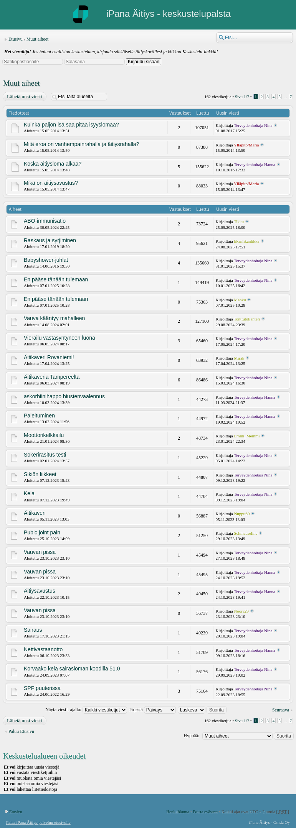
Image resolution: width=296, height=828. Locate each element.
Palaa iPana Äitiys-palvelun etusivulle (38, 822)
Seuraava (280, 710)
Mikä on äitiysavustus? (51, 183)
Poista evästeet (205, 811)
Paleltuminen (39, 415)
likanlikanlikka (246, 241)
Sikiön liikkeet (40, 474)
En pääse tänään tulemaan (56, 279)
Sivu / (242, 96)
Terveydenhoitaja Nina (253, 125)
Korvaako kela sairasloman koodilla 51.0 (72, 668)
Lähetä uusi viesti (24, 97)
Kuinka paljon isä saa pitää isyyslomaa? (71, 125)
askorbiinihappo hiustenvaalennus (64, 396)
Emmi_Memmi (247, 436)
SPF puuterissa (42, 688)
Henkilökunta (177, 811)
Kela (29, 493)
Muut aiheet (37, 39)
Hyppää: (191, 735)
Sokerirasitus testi (45, 455)
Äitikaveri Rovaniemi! (49, 357)
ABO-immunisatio (45, 221)
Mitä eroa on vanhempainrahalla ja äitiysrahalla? (81, 144)
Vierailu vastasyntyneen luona (59, 338)
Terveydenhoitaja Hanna (254, 164)
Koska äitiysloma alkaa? (52, 164)
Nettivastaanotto (43, 649)
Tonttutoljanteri (247, 319)
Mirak (239, 358)
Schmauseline (245, 533)
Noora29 (241, 611)
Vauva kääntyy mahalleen (54, 318)
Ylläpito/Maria (246, 145)
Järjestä (152, 709)
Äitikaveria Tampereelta (51, 377)
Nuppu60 (242, 513)
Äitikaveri (35, 513)
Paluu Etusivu (21, 731)
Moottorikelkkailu (44, 435)
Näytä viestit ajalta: (86, 709)
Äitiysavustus (39, 591)
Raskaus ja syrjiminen (50, 240)
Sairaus (33, 630)
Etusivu (15, 39)
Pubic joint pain (42, 532)
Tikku (239, 221)
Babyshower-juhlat (46, 260)
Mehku (240, 299)
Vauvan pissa (40, 552)
